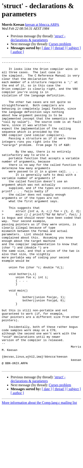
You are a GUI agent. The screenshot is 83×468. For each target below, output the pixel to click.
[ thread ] (59, 48)
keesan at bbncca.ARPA (42, 24)
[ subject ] (74, 48)
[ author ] (17, 52)
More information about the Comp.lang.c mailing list (39, 464)
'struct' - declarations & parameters (38, 38)
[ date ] (47, 48)
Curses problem (60, 44)
